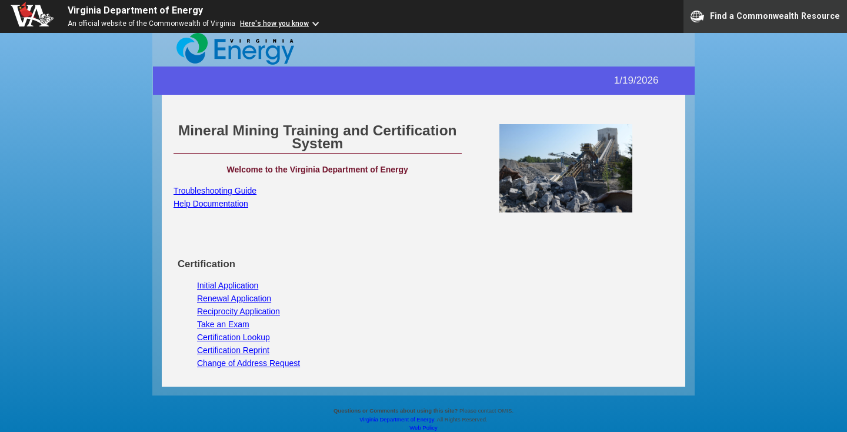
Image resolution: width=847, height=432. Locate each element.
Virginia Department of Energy (135, 10)
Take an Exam (223, 324)
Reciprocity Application (238, 311)
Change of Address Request (248, 363)
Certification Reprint (233, 350)
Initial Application (227, 285)
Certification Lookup (233, 337)
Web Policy (423, 427)
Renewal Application (234, 298)
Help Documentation (211, 203)
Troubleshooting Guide (215, 190)
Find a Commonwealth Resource (765, 16)
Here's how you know (274, 23)
